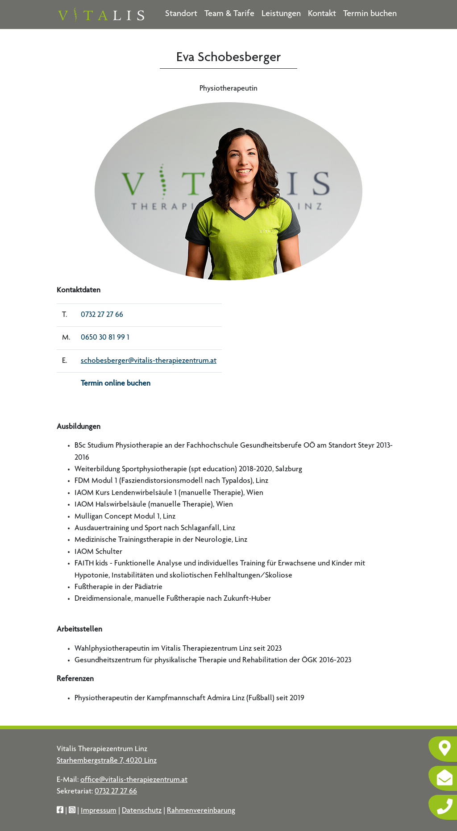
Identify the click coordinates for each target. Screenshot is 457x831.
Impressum (98, 811)
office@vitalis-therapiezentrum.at (133, 780)
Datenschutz (142, 811)
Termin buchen (370, 14)
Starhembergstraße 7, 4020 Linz (107, 761)
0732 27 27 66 (102, 315)
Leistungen (281, 14)
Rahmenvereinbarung (201, 811)
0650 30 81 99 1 (105, 338)
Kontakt (322, 14)
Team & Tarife (229, 14)
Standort (181, 14)
